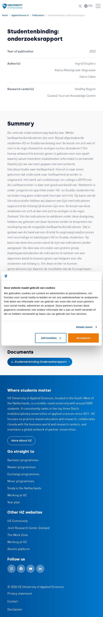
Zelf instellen (51, 337)
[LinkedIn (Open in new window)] (40, 569)
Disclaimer (14, 609)
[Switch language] (88, 6)
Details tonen (84, 327)
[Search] (80, 6)
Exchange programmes (23, 474)
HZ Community (17, 521)
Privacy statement (19, 593)
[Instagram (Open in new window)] (11, 569)
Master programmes (21, 467)
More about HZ (21, 440)
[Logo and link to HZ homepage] (12, 6)
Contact (12, 601)
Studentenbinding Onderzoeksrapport (39, 361)
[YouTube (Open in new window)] (31, 569)
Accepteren (83, 337)
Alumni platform (18, 549)
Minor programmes (20, 481)
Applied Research (20, 15)
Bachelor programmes (22, 460)
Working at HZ (17, 495)
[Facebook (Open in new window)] (21, 569)
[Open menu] (98, 6)
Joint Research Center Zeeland (28, 528)
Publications (38, 15)
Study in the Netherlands (24, 488)
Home (5, 15)
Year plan (13, 502)
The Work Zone (17, 535)
